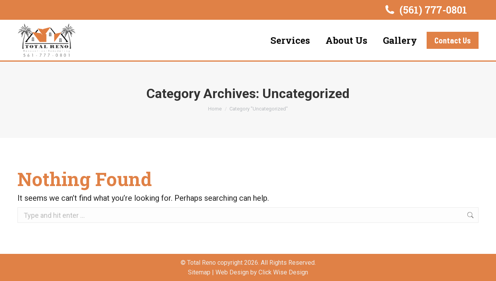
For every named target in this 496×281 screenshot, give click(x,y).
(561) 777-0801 (425, 10)
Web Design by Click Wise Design (261, 272)
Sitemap (199, 272)
